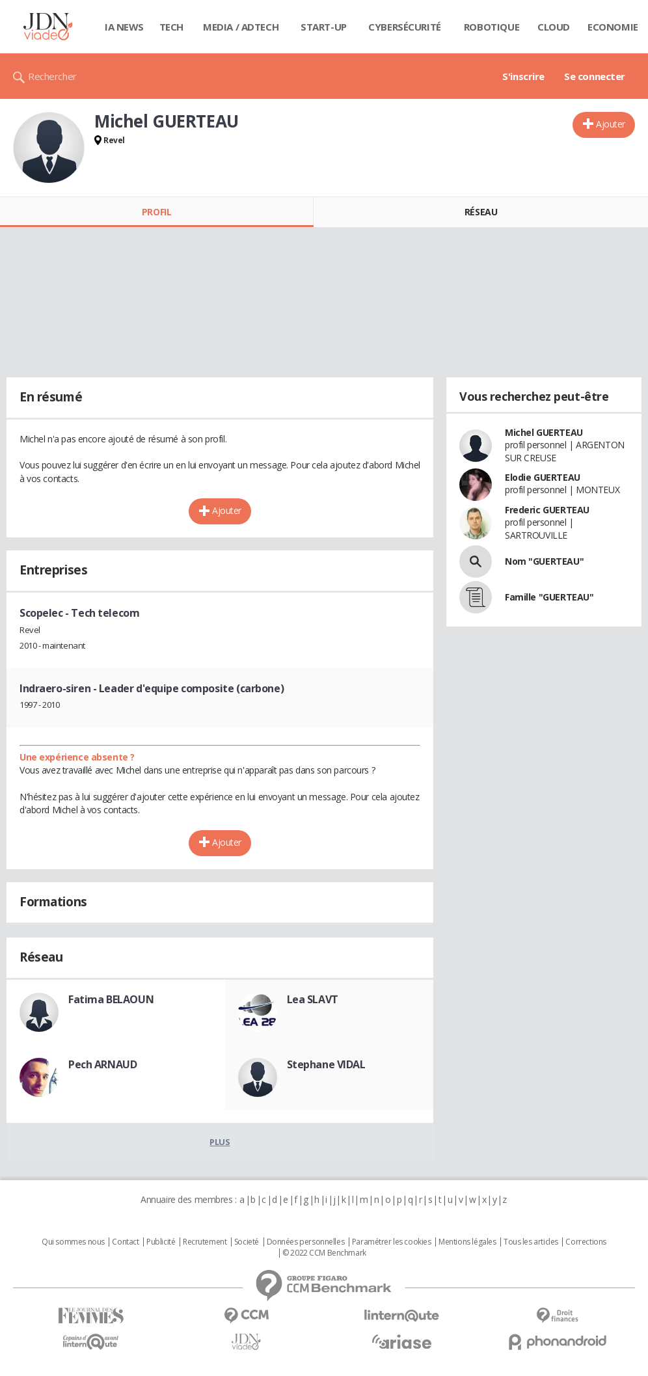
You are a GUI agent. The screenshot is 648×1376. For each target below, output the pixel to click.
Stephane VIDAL (326, 1064)
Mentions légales (467, 1242)
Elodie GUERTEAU (542, 477)
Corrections (585, 1242)
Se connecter (594, 76)
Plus (219, 1142)
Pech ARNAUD (102, 1064)
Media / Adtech (240, 26)
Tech (171, 26)
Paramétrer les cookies (391, 1242)
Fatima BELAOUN (111, 999)
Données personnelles (306, 1242)
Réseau (481, 212)
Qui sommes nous (73, 1242)
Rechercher (52, 76)
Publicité (160, 1242)
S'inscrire (523, 76)
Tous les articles (531, 1242)
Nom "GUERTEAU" (544, 561)
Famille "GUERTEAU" (549, 597)
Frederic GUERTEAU (547, 510)
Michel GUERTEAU (544, 432)
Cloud (553, 26)
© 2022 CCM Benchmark (324, 1253)
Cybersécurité (404, 26)
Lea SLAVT (312, 999)
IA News (124, 26)
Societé (246, 1242)
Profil (156, 212)
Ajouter (610, 124)
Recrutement (204, 1242)
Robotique (491, 26)
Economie (612, 26)
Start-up (324, 26)
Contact (125, 1242)
